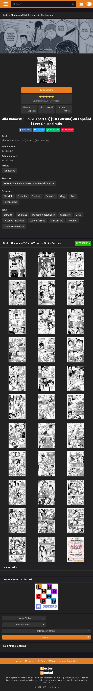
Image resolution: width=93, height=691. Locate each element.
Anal (73, 196)
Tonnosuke (9, 170)
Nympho (22, 196)
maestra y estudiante (43, 214)
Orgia (78, 214)
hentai (67, 110)
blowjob (8, 214)
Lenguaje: (30, 618)
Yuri (52, 661)
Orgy (62, 196)
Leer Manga (83, 243)
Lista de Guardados (68, 661)
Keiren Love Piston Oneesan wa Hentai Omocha (29, 183)
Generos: (30, 624)
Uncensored (10, 202)
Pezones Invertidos (14, 220)
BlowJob (8, 196)
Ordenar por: (62, 630)
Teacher (72, 220)
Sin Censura (57, 220)
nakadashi (65, 214)
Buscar (66, 637)
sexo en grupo (37, 220)
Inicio (18, 661)
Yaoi (41, 661)
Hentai (49, 107)
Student (36, 196)
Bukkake (50, 196)
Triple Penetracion (14, 226)
